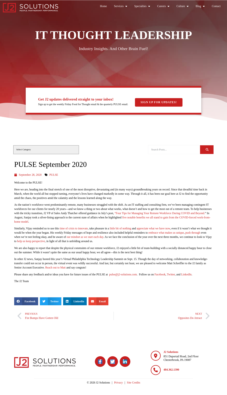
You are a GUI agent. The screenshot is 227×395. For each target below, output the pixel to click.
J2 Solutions (171, 351)
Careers (165, 6)
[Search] (207, 149)
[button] (26, 301)
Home (105, 7)
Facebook (159, 274)
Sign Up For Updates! (159, 102)
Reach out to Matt (55, 267)
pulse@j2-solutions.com (123, 274)
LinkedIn (186, 274)
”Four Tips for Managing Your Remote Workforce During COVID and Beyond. (160, 213)
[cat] (46, 149)
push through (192, 232)
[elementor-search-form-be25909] (174, 149)
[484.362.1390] (156, 370)
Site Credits (133, 382)
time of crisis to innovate (74, 228)
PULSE (53, 174)
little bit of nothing (120, 228)
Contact (218, 7)
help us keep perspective (31, 241)
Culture (184, 6)
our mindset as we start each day (85, 236)
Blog (202, 6)
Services (122, 6)
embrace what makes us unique (166, 232)
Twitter (171, 274)
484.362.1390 (171, 369)
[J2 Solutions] (156, 356)
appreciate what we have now (153, 228)
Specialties (144, 6)
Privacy (118, 382)
